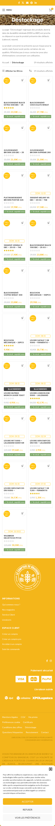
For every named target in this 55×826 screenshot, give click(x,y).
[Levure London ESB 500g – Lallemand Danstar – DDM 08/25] (40, 373)
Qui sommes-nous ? (11, 604)
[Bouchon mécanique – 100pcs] (40, 278)
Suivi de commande (11, 649)
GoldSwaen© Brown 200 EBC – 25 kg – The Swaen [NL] (14, 152)
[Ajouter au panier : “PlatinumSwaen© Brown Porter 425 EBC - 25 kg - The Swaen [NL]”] (22, 175)
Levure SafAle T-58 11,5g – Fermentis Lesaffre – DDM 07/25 (39, 491)
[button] (50, 769)
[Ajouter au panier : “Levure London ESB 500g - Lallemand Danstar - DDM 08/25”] (48, 365)
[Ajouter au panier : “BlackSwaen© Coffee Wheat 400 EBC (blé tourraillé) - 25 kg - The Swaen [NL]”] (22, 270)
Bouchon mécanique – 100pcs (40, 293)
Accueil (5, 62)
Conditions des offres (12, 727)
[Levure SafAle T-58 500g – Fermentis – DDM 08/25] (40, 326)
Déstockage (30, 727)
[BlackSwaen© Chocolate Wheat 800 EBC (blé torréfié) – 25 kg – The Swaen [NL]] (40, 88)
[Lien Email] (27, 3)
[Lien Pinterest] (31, 3)
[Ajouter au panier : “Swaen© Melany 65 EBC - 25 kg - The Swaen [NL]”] (48, 175)
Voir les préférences (27, 817)
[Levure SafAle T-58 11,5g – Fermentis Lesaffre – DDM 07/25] (40, 474)
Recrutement (32, 732)
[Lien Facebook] (19, 3)
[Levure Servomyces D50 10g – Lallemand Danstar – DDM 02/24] (40, 426)
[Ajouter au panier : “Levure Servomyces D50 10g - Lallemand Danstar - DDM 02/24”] (48, 418)
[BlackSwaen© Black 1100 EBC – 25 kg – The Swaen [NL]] (40, 231)
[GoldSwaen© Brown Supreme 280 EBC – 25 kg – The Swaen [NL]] (40, 136)
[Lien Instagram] (51, 661)
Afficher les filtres (14, 71)
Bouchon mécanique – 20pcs (14, 341)
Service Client (8, 614)
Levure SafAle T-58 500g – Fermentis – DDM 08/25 (40, 342)
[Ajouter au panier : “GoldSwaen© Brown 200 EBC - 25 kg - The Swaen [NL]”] (22, 127)
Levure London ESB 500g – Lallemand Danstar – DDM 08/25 (39, 396)
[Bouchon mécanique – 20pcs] (14, 326)
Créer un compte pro (11, 639)
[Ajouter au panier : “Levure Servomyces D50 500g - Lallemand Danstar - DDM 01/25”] (22, 465)
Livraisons (6, 620)
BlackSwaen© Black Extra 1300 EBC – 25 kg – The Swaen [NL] (14, 104)
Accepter (27, 801)
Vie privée (33, 717)
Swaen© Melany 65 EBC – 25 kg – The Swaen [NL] (39, 199)
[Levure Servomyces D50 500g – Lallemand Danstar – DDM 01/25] (14, 474)
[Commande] (30, 71)
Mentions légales (10, 717)
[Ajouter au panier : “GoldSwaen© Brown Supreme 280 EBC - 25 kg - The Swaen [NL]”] (48, 127)
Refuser (27, 809)
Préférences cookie (11, 722)
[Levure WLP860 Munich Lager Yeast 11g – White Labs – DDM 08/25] (14, 373)
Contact (45, 732)
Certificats (28, 722)
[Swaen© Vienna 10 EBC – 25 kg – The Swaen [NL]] (14, 231)
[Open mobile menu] (7, 10)
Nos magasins (8, 609)
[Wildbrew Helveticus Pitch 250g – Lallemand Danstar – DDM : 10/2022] (14, 521)
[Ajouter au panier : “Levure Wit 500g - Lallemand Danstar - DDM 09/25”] (22, 418)
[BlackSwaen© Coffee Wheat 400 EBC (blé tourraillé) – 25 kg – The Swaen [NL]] (14, 278)
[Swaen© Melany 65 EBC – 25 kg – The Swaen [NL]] (40, 183)
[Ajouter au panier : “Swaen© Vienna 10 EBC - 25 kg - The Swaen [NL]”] (22, 222)
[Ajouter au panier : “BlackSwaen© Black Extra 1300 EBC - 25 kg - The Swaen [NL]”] (22, 80)
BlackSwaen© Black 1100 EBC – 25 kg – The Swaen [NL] (40, 247)
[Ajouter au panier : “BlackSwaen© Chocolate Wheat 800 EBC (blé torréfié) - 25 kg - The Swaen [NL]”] (48, 80)
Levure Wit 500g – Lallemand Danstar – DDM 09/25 (14, 442)
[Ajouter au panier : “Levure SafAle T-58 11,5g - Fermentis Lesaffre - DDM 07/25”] (48, 465)
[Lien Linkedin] (36, 3)
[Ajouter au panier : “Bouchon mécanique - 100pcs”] (48, 270)
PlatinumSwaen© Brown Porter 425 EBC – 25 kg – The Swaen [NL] (13, 200)
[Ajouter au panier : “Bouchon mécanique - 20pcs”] (22, 317)
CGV (23, 717)
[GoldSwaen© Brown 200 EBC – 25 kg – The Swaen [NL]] (14, 136)
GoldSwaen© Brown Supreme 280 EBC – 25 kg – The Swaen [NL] (40, 153)
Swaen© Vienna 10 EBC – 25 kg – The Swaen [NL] (13, 247)
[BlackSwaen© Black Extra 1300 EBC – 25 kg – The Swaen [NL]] (14, 88)
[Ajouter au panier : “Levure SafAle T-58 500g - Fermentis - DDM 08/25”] (48, 317)
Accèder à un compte (12, 644)
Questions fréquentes (12, 732)
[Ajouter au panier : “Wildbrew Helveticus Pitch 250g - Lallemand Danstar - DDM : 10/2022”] (22, 513)
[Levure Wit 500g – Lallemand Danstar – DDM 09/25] (14, 426)
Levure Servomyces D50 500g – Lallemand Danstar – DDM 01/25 (14, 491)
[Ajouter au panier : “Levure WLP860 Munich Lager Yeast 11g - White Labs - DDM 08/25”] (22, 365)
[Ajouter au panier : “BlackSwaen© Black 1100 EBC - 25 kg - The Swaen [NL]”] (48, 222)
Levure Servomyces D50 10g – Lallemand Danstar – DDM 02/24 (40, 443)
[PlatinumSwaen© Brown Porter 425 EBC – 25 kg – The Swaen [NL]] (14, 183)
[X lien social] (23, 3)
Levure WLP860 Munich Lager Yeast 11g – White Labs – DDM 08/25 (14, 396)
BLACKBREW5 (14, 389)
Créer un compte (10, 634)
